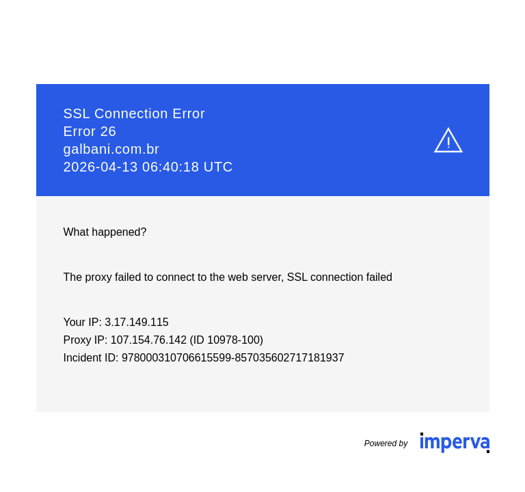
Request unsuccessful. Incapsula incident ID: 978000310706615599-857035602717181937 (262, 246)
